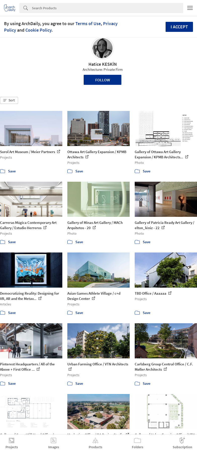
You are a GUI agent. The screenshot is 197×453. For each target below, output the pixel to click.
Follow (102, 79)
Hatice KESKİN (102, 64)
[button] (9, 100)
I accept (179, 27)
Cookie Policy (38, 30)
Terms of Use (88, 23)
